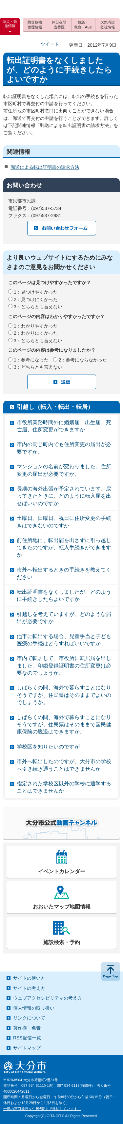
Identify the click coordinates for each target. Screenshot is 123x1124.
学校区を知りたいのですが (48, 746)
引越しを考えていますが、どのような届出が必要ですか (64, 617)
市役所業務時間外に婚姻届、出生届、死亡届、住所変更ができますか (64, 426)
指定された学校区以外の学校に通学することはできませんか (64, 787)
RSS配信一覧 (27, 1037)
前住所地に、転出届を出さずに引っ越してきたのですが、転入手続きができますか (64, 548)
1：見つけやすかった (36, 292)
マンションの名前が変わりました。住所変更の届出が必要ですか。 (64, 470)
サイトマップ (27, 1048)
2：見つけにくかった (36, 299)
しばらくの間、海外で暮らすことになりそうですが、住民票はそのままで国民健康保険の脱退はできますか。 (64, 725)
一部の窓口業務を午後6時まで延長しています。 (42, 1109)
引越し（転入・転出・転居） (55, 407)
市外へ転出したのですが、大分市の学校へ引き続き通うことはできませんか (64, 765)
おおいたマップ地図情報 (62, 906)
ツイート (50, 44)
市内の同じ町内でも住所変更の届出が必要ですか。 (64, 448)
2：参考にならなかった (83, 359)
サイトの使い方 (29, 978)
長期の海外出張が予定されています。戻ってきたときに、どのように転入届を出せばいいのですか (64, 496)
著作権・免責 (27, 1028)
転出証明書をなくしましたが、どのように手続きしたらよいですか (64, 595)
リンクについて (29, 1017)
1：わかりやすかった (36, 326)
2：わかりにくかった (36, 333)
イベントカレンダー (61, 871)
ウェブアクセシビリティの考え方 (47, 998)
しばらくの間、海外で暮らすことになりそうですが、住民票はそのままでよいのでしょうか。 (64, 695)
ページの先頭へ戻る (110, 971)
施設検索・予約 (61, 942)
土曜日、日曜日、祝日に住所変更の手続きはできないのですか (64, 521)
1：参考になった (31, 359)
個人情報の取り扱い (33, 1008)
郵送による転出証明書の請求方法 (44, 167)
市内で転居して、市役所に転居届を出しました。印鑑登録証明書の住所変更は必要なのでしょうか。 (64, 665)
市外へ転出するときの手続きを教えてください (64, 573)
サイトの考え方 (29, 988)
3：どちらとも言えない (38, 306)
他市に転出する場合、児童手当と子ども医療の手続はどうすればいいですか (64, 640)
